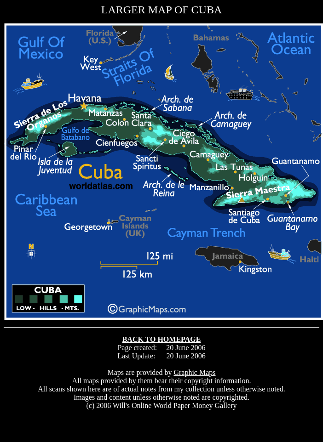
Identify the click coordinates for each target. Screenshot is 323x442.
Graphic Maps (194, 372)
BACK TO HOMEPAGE (161, 339)
